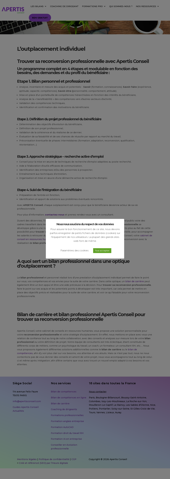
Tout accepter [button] (102, 250)
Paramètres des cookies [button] (74, 250)
